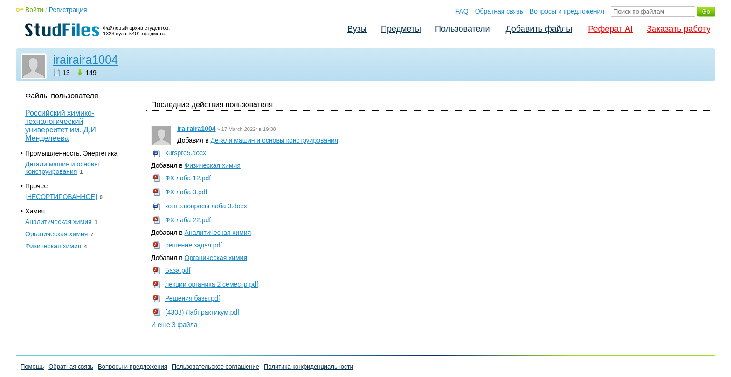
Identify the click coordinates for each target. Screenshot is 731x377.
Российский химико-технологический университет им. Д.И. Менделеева (61, 125)
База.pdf (177, 270)
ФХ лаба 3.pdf (186, 192)
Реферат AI (610, 29)
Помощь (32, 366)
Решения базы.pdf (192, 298)
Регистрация (68, 10)
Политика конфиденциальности (308, 366)
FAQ (462, 11)
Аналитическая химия (218, 232)
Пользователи (462, 29)
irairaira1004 (85, 59)
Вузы (357, 29)
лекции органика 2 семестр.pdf (211, 284)
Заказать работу (678, 29)
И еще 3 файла (174, 325)
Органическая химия (216, 257)
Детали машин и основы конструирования (274, 140)
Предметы (401, 29)
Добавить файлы (538, 29)
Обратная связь (499, 11)
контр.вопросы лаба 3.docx (206, 206)
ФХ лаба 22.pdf (188, 220)
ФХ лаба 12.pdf (188, 178)
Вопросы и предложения (567, 11)
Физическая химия (213, 165)
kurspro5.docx (185, 153)
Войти (34, 10)
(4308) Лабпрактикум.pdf (202, 312)
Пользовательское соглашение (215, 366)
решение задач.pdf (193, 245)
